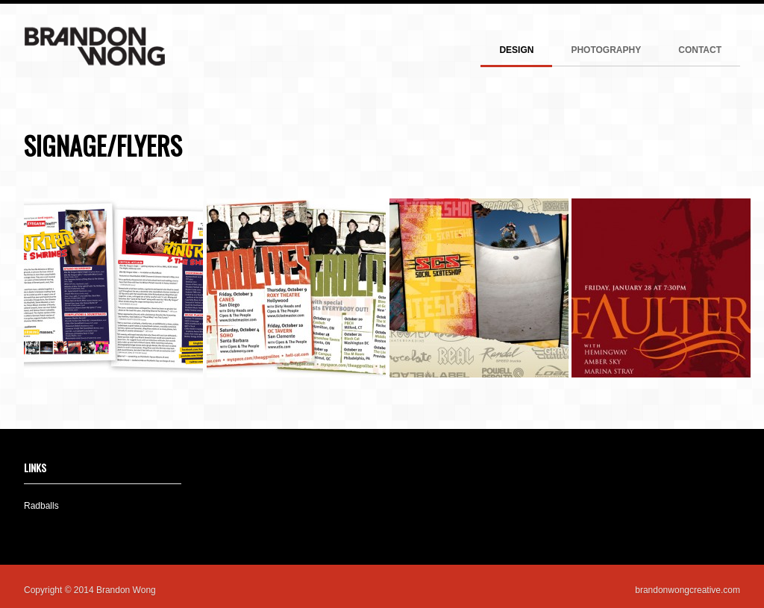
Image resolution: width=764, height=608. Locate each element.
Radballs (41, 506)
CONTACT (699, 50)
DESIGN (516, 50)
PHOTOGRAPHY (606, 50)
